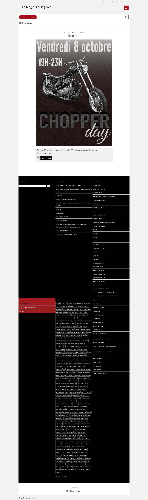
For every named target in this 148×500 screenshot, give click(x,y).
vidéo (62, 466)
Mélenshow (59, 213)
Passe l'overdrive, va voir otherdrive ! (105, 346)
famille (85, 360)
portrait (75, 429)
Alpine (71, 306)
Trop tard (74, 34)
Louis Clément (72, 392)
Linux (68, 389)
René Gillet (59, 435)
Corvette (67, 343)
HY (67, 375)
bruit (77, 323)
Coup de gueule (98, 266)
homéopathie (86, 372)
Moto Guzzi (59, 412)
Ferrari (58, 363)
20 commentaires (46, 152)
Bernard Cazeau (70, 317)
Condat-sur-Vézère (61, 340)
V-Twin (63, 463)
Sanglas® (69, 443)
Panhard (58, 420)
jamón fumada (73, 378)
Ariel (75, 309)
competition (78, 337)
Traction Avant (71, 458)
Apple (64, 309)
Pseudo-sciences (98, 322)
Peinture (65, 423)
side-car (78, 446)
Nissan (80, 415)
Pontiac (64, 429)
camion (80, 326)
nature (72, 415)
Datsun (77, 346)
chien (63, 335)
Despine (81, 349)
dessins (67, 352)
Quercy (64, 432)
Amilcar (87, 306)
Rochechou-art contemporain (66, 199)
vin (66, 466)
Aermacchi (80, 303)
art (78, 309)
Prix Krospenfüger (62, 216)
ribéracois (75, 435)
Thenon (66, 455)
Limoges (58, 389)
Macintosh (59, 395)
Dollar (90, 352)
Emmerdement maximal (26, 304)
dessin (85, 349)
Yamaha (78, 469)
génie (57, 366)
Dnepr (81, 352)
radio (68, 432)
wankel (58, 469)
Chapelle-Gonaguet (85, 329)
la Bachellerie (65, 383)
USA (88, 461)
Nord (84, 415)
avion (81, 312)
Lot (86, 389)
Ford (80, 363)
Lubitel (83, 392)
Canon (84, 326)
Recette (58, 209)
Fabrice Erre (97, 362)
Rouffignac (65, 441)
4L (59, 303)
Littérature (73, 389)
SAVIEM (79, 443)
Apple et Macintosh (99, 215)
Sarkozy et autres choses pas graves (104, 222)
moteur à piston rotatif (76, 409)
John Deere (66, 380)
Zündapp (58, 472)
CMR (87, 335)
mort (67, 409)
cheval (89, 332)
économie (64, 357)
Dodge (85, 352)
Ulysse (75, 461)
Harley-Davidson (60, 372)
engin (75, 357)
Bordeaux (64, 320)
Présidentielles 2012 (99, 274)
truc (71, 461)
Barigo (57, 314)
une (79, 461)
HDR (67, 372)
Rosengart (58, 441)
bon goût (58, 320)
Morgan (58, 409)
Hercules (75, 372)
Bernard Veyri (97, 358)
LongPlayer (96, 329)
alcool (60, 306)
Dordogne (58, 355)
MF (71, 403)
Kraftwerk (87, 380)
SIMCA (82, 446)
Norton (89, 415)
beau (70, 314)
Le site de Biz (97, 366)
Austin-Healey (83, 309)
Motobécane (66, 412)
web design (64, 469)
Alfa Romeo (66, 306)
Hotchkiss (63, 375)
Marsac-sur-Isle (85, 398)
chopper (43, 157)
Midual (89, 403)
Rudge (83, 441)
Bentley (58, 317)
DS (78, 355)
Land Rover (63, 386)
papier (78, 420)
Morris (63, 409)
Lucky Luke (88, 392)
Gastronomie (86, 363)
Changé (77, 329)
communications (69, 337)
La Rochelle (80, 383)
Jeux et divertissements (100, 288)
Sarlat (75, 443)
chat (63, 332)
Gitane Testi (59, 369)
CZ (64, 346)
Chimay (68, 335)
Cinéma (95, 237)
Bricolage (96, 252)
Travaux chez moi (98, 248)
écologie (58, 357)
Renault (83, 432)
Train (77, 458)
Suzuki (63, 452)
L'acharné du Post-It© (100, 373)
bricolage (83, 320)
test (62, 455)
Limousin (63, 389)
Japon (84, 378)
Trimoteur (89, 458)
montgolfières (83, 406)
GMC (64, 369)
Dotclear (32, 498)
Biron (83, 317)
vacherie (68, 463)
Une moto (22, 311)
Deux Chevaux (97, 207)
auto (89, 309)
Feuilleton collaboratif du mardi (108, 296)
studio (85, 449)
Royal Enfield (77, 441)
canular (58, 329)
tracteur (63, 458)
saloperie (58, 443)
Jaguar (67, 378)
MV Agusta (63, 415)
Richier (80, 435)
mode (69, 406)
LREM (78, 392)
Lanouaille (70, 386)
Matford (69, 400)
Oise (72, 418)
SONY (75, 449)
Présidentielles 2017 (99, 277)
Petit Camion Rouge (99, 226)
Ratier (75, 432)
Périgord (75, 423)
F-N (75, 360)
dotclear (64, 355)
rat (72, 432)
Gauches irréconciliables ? (27, 307)
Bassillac (62, 314)
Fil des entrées (26, 23)
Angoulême (59, 309)
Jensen (57, 380)
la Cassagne (73, 383)
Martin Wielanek (98, 315)
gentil (61, 366)
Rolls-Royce (71, 438)
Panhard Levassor (66, 420)
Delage (58, 349)
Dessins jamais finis (99, 189)
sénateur (72, 446)
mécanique (84, 400)
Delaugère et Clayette (72, 349)
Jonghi (71, 380)
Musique (95, 233)
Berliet (63, 317)
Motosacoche (82, 412)
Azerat (85, 312)
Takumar (68, 452)
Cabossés (63, 326)
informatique (77, 375)
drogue (75, 355)
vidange (58, 466)
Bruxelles (82, 323)
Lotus (66, 392)
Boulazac (70, 320)
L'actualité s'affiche (99, 307)
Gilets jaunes (70, 366)
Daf (67, 346)
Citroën (83, 335)
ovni (82, 418)
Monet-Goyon (75, 406)
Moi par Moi (96, 244)
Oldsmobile (77, 418)
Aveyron (71, 312)
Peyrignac (58, 426)
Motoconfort (74, 412)
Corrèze (58, 343)
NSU (62, 418)
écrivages (96, 259)
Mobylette (63, 406)
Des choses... (97, 185)
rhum (70, 435)
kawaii (76, 380)
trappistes (82, 458)
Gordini (78, 369)
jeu (61, 380)
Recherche (23, 181)
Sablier (87, 441)
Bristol (89, 320)
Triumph (58, 461)
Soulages (80, 449)
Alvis (76, 306)
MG (73, 403)
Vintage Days (76, 466)
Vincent (70, 466)
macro (64, 395)
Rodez (65, 438)
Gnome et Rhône (70, 369)
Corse (62, 343)
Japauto (80, 378)
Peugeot (87, 423)
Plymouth (58, 429)
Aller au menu (111, 2)
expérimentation (60, 360)
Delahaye (63, 349)
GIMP (84, 366)
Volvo (82, 466)
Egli (69, 357)
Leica (80, 386)
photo (63, 426)
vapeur (73, 463)
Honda (57, 375)
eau (86, 355)
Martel (58, 400)
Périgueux (81, 423)
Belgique (81, 314)
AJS (56, 306)
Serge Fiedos (97, 369)
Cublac (77, 343)
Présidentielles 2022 (99, 281)
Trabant (58, 458)
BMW (86, 317)
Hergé (80, 372)
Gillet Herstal (77, 366)
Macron (69, 395)
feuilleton (63, 363)
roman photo (83, 438)
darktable (71, 346)
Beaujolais (75, 314)
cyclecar (82, 343)
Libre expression (98, 263)
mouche (89, 412)
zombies (88, 469)
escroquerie (86, 357)
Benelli (86, 314)
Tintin (76, 455)
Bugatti (58, 326)
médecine (58, 403)
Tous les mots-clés (61, 476)
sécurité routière (64, 446)
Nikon (76, 415)
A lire (94, 240)
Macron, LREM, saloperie (78, 395)
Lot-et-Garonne (60, 392)
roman (77, 438)
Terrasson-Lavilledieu (81, 452)
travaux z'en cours (99, 200)
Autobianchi (59, 312)
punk (84, 429)
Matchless (63, 400)
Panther (74, 420)
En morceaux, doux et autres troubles (68, 185)
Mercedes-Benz (65, 403)
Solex (71, 449)
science (84, 443)
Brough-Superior (70, 323)
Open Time (96, 304)
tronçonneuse (65, 461)
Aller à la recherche (123, 2)
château (67, 332)
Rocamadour (59, 438)
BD (67, 314)
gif (65, 366)
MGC (77, 403)
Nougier (58, 418)
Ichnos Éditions (98, 326)
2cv (57, 303)
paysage (58, 423)
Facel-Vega (80, 360)
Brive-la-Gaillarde (60, 323)
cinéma (78, 335)
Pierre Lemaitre (75, 426)
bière (79, 317)
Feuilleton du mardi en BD (105, 292)
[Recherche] (32, 186)
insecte (83, 375)
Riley (84, 435)
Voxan (86, 466)
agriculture (87, 303)
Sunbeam (58, 452)
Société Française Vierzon (62, 449)
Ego (72, 357)
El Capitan (59, 195)
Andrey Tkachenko (99, 342)
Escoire (79, 357)
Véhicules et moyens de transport (85, 149)
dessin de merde (60, 352)
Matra (78, 400)
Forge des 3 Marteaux (100, 333)
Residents (65, 435)
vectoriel (78, 463)
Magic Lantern (59, 398)
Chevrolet (58, 335)
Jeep (89, 378)
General (95, 204)
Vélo (83, 463)
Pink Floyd (87, 426)
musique (58, 415)
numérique (67, 418)
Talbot (73, 452)
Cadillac (75, 326)
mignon (58, 406)
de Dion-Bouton (84, 346)
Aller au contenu (100, 2)
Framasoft (96, 311)
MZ (68, 415)
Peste (94, 211)
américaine (81, 306)
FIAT (68, 363)
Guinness (88, 369)
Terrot (57, 455)
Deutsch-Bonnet (74, 352)
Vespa (87, 463)
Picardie (68, 426)
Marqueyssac (76, 398)
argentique (70, 309)
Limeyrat (85, 386)
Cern (73, 329)
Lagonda (86, 383)
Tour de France (83, 455)
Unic (82, 461)
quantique (59, 432)
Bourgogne (77, 320)
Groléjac (83, 369)
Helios (70, 372)
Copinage (96, 255)
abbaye (62, 303)
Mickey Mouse (82, 403)
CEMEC (69, 329)
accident (70, 303)
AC (66, 303)
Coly (63, 337)
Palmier (86, 418)
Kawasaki (81, 380)
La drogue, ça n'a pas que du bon (66, 234)
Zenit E (82, 469)
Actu (75, 303)
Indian (70, 375)
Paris (83, 420)
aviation (77, 312)
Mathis (74, 400)
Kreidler (58, 383)
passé (86, 420)
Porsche (69, 429)
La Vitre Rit (96, 318)
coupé (72, 343)
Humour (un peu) (98, 218)
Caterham (63, 329)
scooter (89, 443)
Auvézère (65, 312)
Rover (70, 441)
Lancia (57, 386)
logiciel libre (80, 389)
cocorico (58, 337)
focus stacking (74, 363)
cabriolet (69, 326)
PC (61, 423)
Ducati (82, 355)
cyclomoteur (59, 346)
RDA (79, 432)
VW (90, 466)
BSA (87, 323)
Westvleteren (71, 469)
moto (50, 157)
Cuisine (95, 229)
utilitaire (58, 463)
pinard (82, 426)
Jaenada (62, 378)
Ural (85, 461)
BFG (76, 317)
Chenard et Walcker (81, 332)
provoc (80, 429)
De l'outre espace (61, 220)
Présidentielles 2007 (99, 270)
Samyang (64, 443)
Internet (88, 375)
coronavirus (85, 340)
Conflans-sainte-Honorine (73, 340)
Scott (57, 446)
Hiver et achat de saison (63, 230)
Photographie (97, 192)
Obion (95, 355)
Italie (57, 378)
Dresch (70, 355)
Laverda (76, 386)
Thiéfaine (71, 455)
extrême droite (69, 360)
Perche (70, 423)
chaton (73, 332)
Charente (58, 332)
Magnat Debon (68, 398)
